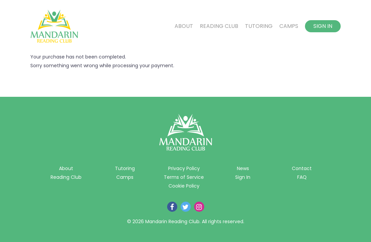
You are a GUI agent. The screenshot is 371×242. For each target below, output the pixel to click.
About (184, 26)
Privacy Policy (184, 168)
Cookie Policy (183, 186)
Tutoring (259, 26)
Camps (288, 26)
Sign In (322, 26)
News (243, 168)
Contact (302, 168)
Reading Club (219, 26)
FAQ (302, 177)
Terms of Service (184, 177)
